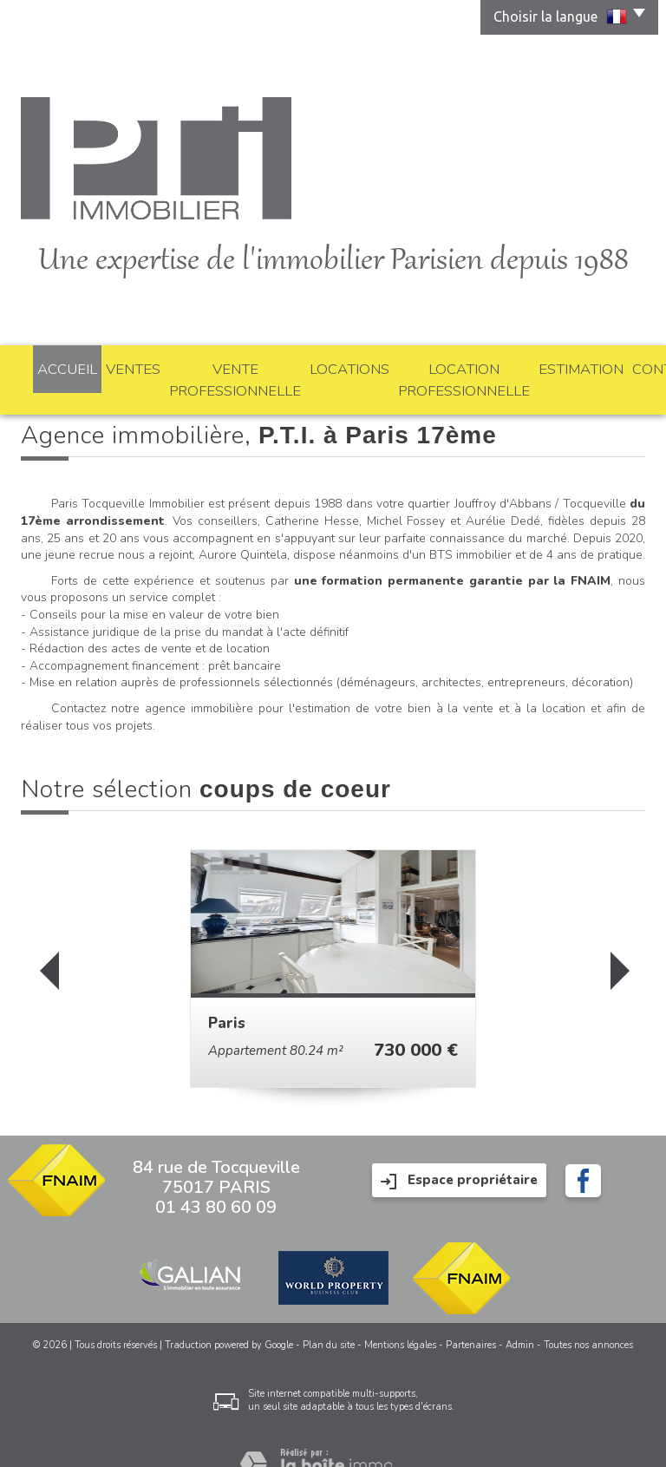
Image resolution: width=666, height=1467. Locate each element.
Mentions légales (400, 1319)
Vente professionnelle (200, 366)
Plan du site (329, 1319)
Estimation (546, 366)
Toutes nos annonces (588, 1319)
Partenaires (471, 1319)
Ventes (102, 366)
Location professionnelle (426, 366)
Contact (614, 366)
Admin (520, 1319)
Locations (308, 366)
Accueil (48, 366)
